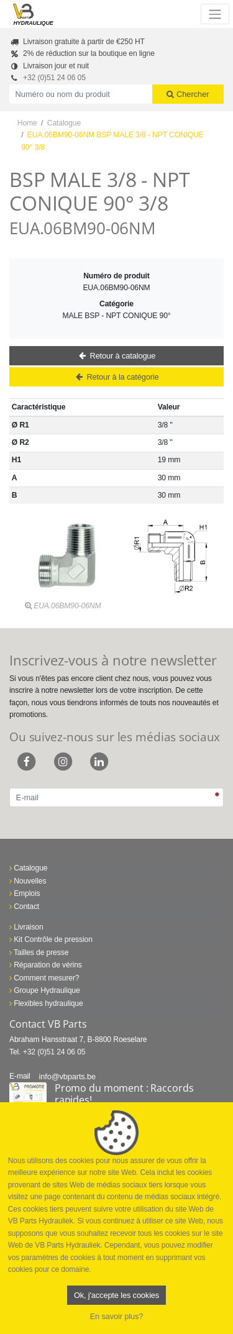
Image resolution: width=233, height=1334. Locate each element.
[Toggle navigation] (215, 14)
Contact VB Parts (48, 1024)
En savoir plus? (117, 1316)
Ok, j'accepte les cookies (116, 1295)
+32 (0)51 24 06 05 (54, 77)
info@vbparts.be (67, 1076)
